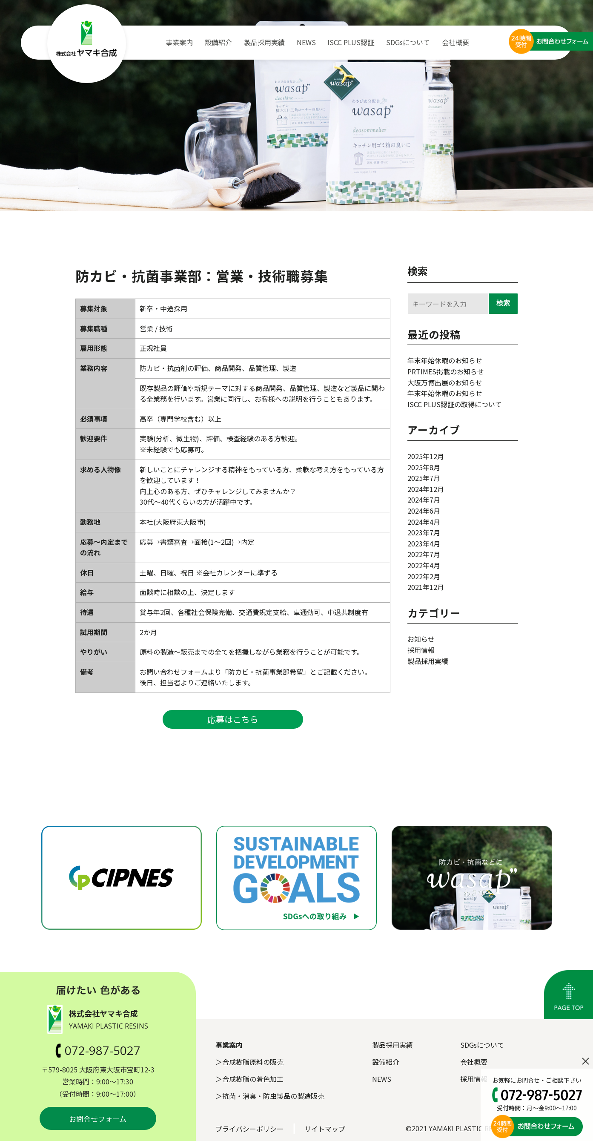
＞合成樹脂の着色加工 (249, 1079)
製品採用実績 (264, 42)
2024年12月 (425, 489)
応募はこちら (232, 719)
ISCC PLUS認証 (350, 42)
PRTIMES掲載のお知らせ (445, 371)
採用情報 (421, 650)
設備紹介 (218, 42)
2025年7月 (423, 478)
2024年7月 (423, 499)
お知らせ (421, 639)
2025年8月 (423, 467)
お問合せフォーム (97, 1118)
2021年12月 (425, 587)
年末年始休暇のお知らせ (444, 360)
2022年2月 (423, 576)
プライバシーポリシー (249, 1129)
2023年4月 (423, 543)
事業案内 (179, 42)
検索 (417, 270)
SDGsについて (408, 42)
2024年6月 (423, 511)
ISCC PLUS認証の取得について (454, 404)
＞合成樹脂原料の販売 (249, 1062)
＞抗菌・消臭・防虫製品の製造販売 (269, 1096)
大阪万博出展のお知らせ (444, 382)
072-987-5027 (97, 1050)
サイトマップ (324, 1129)
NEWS (306, 42)
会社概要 (455, 42)
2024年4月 (423, 522)
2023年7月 (423, 532)
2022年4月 (423, 565)
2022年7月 (423, 554)
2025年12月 (425, 456)
